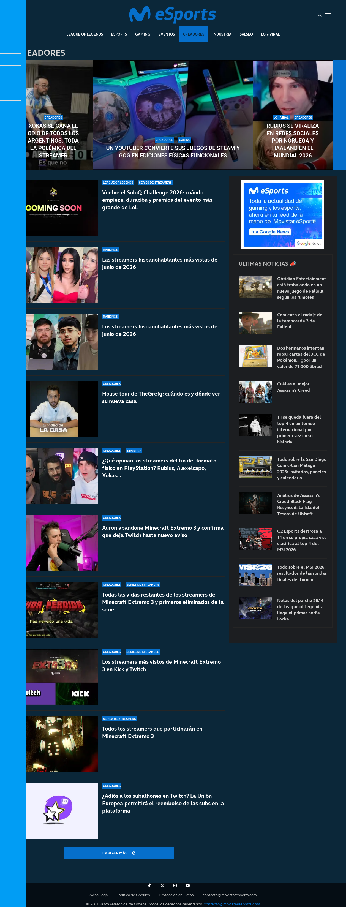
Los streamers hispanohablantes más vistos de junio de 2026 (159, 330)
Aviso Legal (98, 894)
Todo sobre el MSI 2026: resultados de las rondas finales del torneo (302, 573)
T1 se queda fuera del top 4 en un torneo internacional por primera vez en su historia (299, 429)
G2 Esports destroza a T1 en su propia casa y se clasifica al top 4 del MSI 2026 (302, 540)
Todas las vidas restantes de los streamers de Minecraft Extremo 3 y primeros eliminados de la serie (163, 602)
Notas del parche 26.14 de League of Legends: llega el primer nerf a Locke (300, 609)
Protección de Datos (176, 894)
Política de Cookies (134, 894)
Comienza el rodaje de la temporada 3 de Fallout (299, 321)
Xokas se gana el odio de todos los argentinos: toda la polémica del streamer (53, 140)
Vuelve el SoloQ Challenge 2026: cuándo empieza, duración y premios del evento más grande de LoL (157, 200)
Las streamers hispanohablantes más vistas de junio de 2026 (159, 263)
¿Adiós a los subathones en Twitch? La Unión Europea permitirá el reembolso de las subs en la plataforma (163, 803)
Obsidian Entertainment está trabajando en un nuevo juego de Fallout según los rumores (301, 288)
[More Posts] (119, 853)
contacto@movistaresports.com (230, 894)
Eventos (167, 34)
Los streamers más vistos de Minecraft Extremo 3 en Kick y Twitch (161, 665)
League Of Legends (84, 34)
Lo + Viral (270, 34)
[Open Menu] (328, 15)
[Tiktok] (149, 885)
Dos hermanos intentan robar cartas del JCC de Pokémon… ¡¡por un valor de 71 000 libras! (301, 357)
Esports (119, 34)
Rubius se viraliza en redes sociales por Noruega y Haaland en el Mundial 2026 (293, 140)
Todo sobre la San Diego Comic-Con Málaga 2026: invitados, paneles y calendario (301, 468)
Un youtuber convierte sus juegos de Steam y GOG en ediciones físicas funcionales (173, 152)
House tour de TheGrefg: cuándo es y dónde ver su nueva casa (161, 397)
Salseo (246, 34)
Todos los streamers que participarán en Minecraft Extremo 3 (152, 732)
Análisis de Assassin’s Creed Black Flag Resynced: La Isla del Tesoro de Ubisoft (298, 504)
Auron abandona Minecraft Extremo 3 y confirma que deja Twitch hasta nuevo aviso (163, 531)
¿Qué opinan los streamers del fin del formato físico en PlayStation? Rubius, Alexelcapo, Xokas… (159, 468)
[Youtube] (188, 885)
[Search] (320, 15)
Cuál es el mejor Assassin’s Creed (293, 387)
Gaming (142, 34)
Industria (221, 34)
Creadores (193, 34)
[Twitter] (162, 885)
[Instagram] (175, 885)
